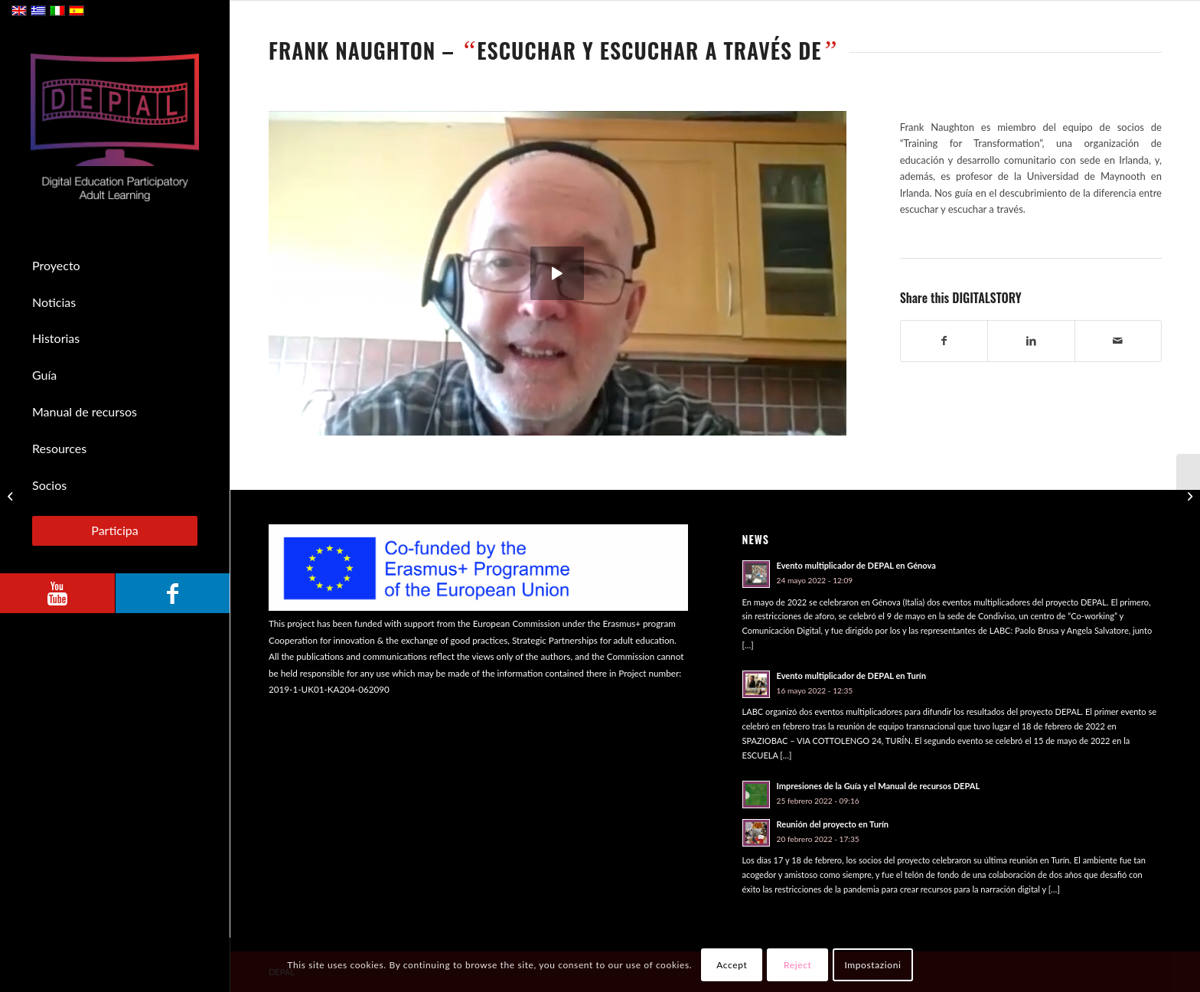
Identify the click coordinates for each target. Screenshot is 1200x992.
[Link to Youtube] (57, 593)
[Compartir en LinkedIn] (1031, 341)
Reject (797, 965)
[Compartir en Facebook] (944, 341)
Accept (731, 965)
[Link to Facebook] (172, 593)
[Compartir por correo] (1118, 341)
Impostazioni (872, 965)
